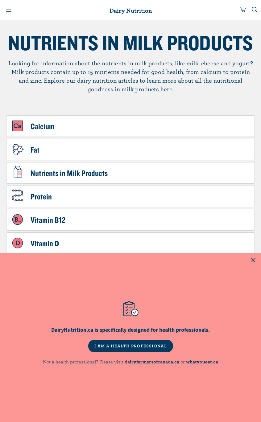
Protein (41, 196)
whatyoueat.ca (202, 361)
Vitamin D (45, 243)
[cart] (243, 10)
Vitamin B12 (48, 219)
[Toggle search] (255, 10)
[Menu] (8, 10)
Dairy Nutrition (131, 10)
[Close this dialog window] (253, 260)
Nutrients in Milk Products (69, 173)
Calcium (42, 126)
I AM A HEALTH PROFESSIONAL (130, 345)
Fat (35, 149)
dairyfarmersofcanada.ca (152, 361)
